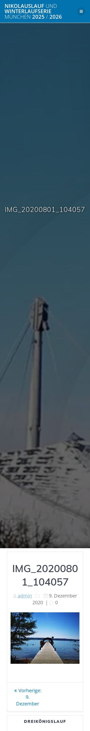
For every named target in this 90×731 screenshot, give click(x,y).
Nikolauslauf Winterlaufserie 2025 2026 (33, 11)
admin (25, 595)
